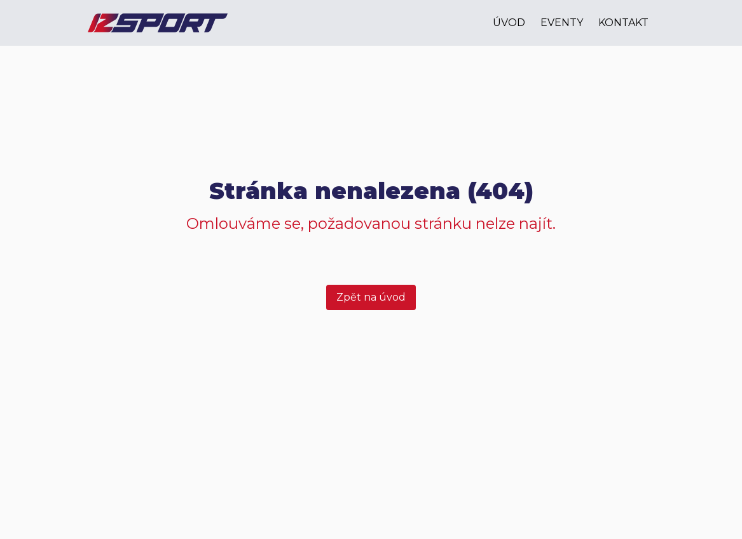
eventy (561, 23)
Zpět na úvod (371, 297)
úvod (509, 23)
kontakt (623, 23)
